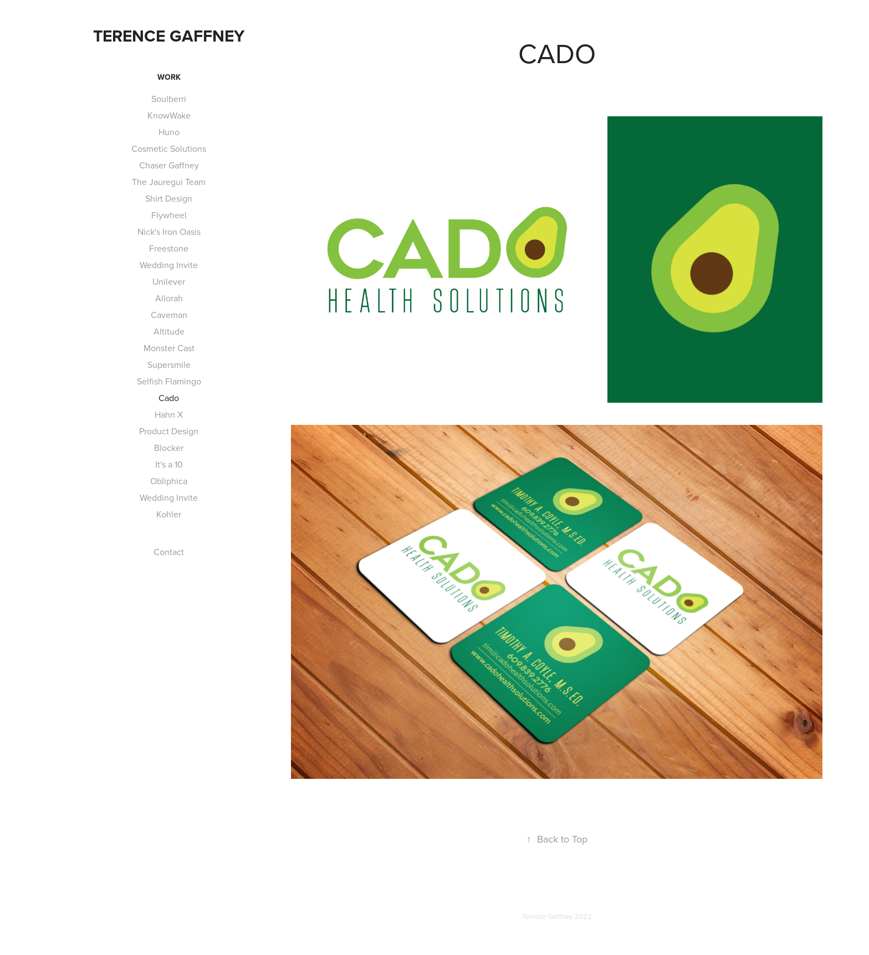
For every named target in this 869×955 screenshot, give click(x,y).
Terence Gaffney (168, 36)
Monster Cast (169, 348)
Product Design (168, 431)
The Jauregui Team (169, 182)
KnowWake (169, 115)
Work (169, 77)
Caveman (169, 315)
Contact (169, 552)
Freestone (168, 248)
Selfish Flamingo (169, 381)
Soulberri (168, 99)
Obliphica (168, 481)
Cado (169, 398)
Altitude (169, 331)
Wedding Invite (169, 265)
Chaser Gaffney (169, 165)
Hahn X (169, 414)
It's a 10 (169, 464)
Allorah (169, 298)
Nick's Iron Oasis (169, 231)
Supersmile (169, 364)
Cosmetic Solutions (168, 148)
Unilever (168, 281)
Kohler (168, 514)
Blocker (168, 447)
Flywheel (169, 215)
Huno (169, 132)
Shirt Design (168, 198)
